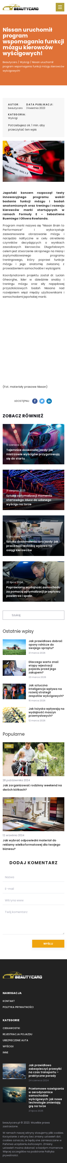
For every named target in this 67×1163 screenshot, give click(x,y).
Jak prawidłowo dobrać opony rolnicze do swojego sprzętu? (45, 644)
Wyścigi (13, 118)
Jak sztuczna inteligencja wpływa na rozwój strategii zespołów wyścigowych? (46, 691)
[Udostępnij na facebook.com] (35, 401)
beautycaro (15, 108)
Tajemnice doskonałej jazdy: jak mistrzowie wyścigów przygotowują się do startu (32, 454)
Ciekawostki (11, 1028)
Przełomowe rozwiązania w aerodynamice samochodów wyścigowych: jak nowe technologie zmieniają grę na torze (46, 1097)
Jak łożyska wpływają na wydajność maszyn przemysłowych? (46, 712)
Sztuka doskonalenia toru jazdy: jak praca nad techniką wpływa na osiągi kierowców (32, 546)
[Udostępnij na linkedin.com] (49, 401)
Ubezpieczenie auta (15, 1040)
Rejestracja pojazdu (17, 1034)
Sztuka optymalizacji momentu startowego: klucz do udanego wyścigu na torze (29, 500)
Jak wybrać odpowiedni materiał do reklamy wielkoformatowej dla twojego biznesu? (31, 844)
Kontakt (9, 1001)
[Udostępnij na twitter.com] (42, 401)
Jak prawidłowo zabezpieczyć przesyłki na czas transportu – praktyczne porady (45, 1070)
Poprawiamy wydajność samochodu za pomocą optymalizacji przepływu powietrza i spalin (33, 591)
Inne (5, 1052)
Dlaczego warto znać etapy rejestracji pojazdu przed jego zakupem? (44, 667)
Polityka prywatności (18, 1007)
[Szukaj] (7, 615)
